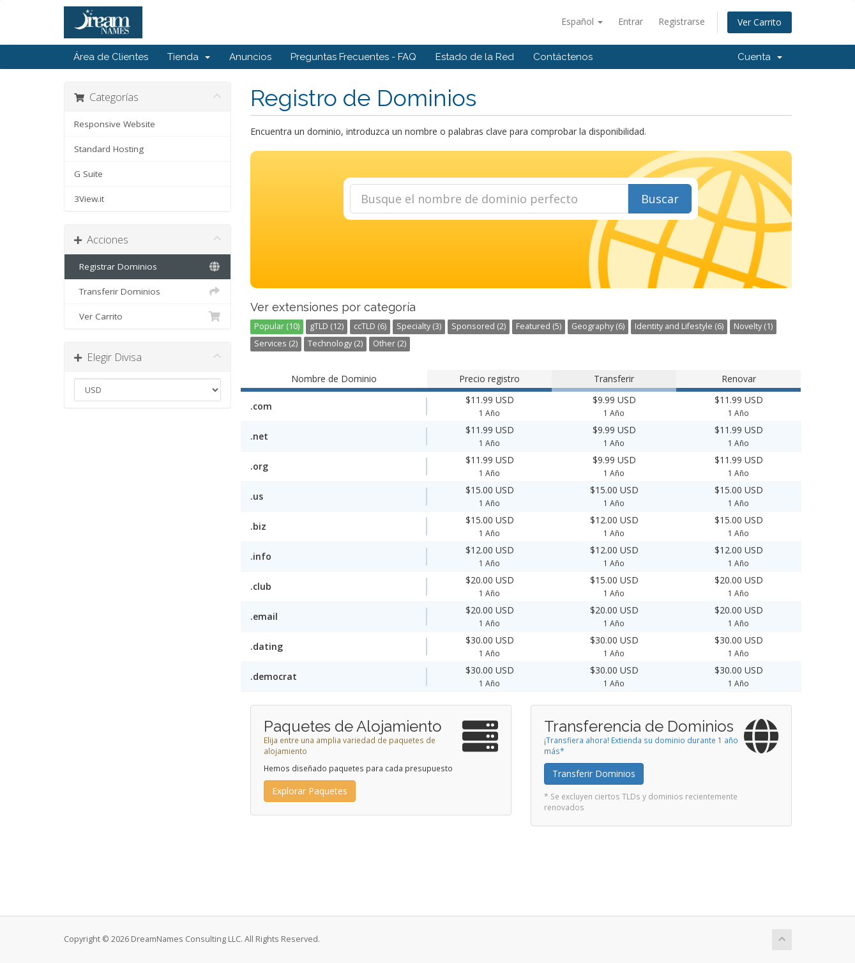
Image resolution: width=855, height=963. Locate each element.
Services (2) (276, 343)
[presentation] (521, 254)
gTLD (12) (327, 326)
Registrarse (681, 21)
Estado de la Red (474, 57)
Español (582, 21)
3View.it (89, 198)
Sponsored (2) (478, 326)
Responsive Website (114, 124)
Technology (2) (335, 343)
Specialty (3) (419, 326)
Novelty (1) (753, 326)
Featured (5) (538, 326)
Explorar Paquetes (309, 791)
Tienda (188, 57)
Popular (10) (276, 326)
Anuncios (250, 57)
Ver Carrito (760, 22)
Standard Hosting (109, 149)
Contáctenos (563, 57)
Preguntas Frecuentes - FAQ (353, 57)
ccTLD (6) (370, 326)
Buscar (660, 198)
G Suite (88, 174)
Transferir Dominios (148, 291)
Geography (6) (597, 326)
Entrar (630, 21)
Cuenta (760, 57)
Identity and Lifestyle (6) (679, 326)
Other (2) (389, 343)
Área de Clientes (110, 57)
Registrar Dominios (148, 266)
